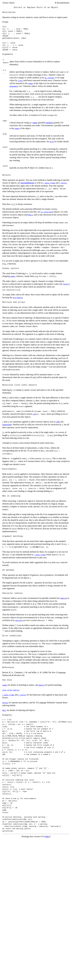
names (30, 83)
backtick (49, 123)
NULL (30, 215)
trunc (20, 80)
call (57, 422)
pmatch (63, 598)
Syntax (5, 702)
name (35, 123)
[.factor (63, 183)
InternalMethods (27, 183)
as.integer (50, 78)
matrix (16, 690)
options (18, 620)
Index (47, 836)
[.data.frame (49, 183)
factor (66, 284)
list (4, 690)
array (9, 690)
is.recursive (47, 212)
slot (35, 414)
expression (6, 424)
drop (52, 141)
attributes (18, 297)
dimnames (13, 86)
